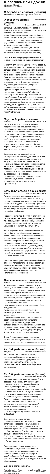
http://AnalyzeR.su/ (12, 112)
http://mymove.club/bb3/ (12, 7)
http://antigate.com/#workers (16, 48)
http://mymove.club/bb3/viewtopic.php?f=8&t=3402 (22, 15)
